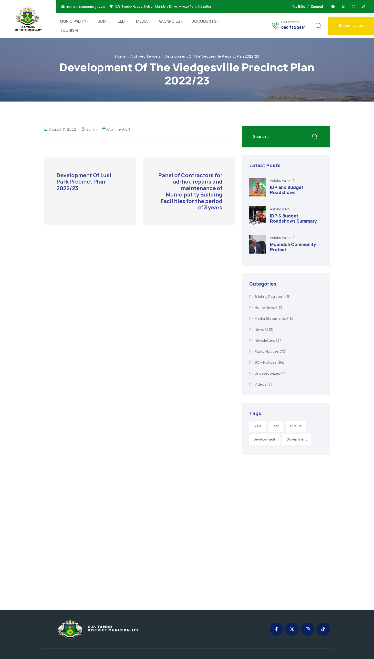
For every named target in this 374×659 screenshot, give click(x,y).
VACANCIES (169, 21)
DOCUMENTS (203, 21)
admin (91, 129)
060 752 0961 (293, 27)
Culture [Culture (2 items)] (296, 426)
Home (120, 56)
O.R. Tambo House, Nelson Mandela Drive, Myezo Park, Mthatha (163, 7)
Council (317, 7)
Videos (260, 384)
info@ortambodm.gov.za (85, 7)
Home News (265, 307)
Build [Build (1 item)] (257, 426)
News (259, 329)
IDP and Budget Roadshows (286, 190)
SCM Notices (266, 362)
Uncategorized (267, 373)
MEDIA (142, 21)
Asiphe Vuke (280, 180)
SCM (102, 21)
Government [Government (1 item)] (297, 439)
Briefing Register (268, 296)
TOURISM (69, 30)
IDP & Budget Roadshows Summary (293, 218)
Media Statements (270, 318)
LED (121, 21)
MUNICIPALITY (73, 21)
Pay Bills (298, 7)
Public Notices (267, 351)
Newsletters (265, 340)
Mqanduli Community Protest (293, 247)
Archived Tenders (145, 56)
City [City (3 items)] (275, 426)
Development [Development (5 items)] (264, 439)
